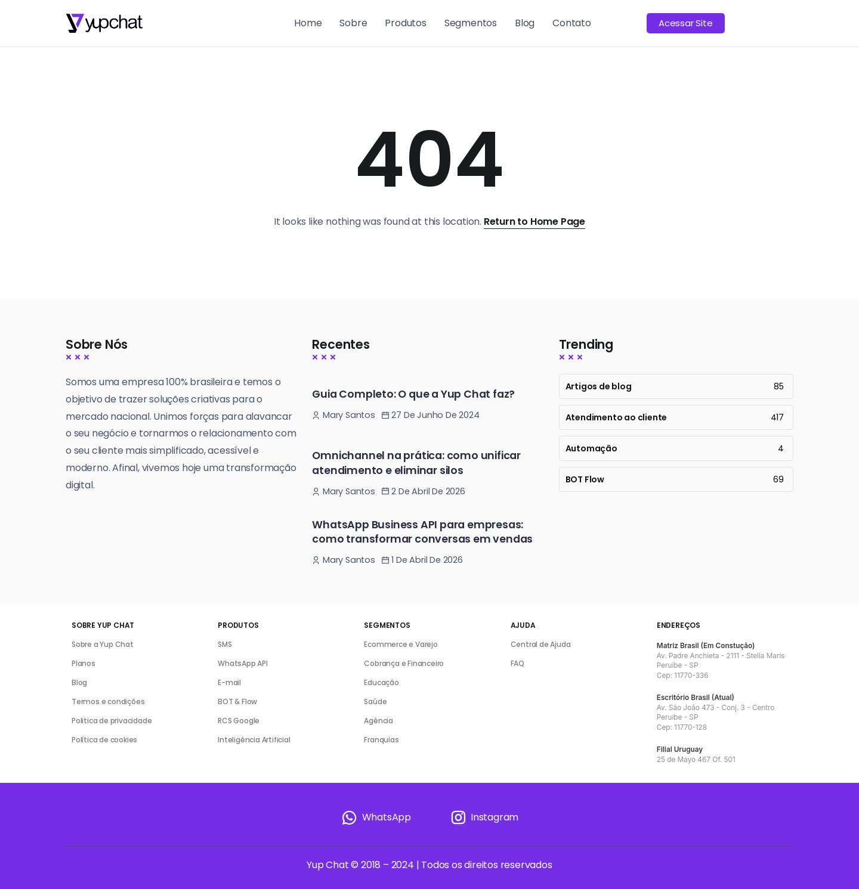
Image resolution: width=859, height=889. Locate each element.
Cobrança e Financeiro (404, 663)
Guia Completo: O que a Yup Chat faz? (413, 394)
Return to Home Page (534, 221)
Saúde (375, 701)
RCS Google (238, 720)
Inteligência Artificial (254, 740)
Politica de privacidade (112, 720)
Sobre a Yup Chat (103, 644)
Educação (381, 682)
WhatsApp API (243, 663)
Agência (378, 720)
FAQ (517, 663)
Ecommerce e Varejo (400, 644)
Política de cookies (104, 740)
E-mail (229, 682)
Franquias (381, 740)
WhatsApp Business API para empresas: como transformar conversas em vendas (422, 532)
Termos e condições (108, 701)
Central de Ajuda (541, 644)
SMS (224, 644)
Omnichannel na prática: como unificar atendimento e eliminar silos (416, 463)
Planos (83, 663)
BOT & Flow (237, 701)
